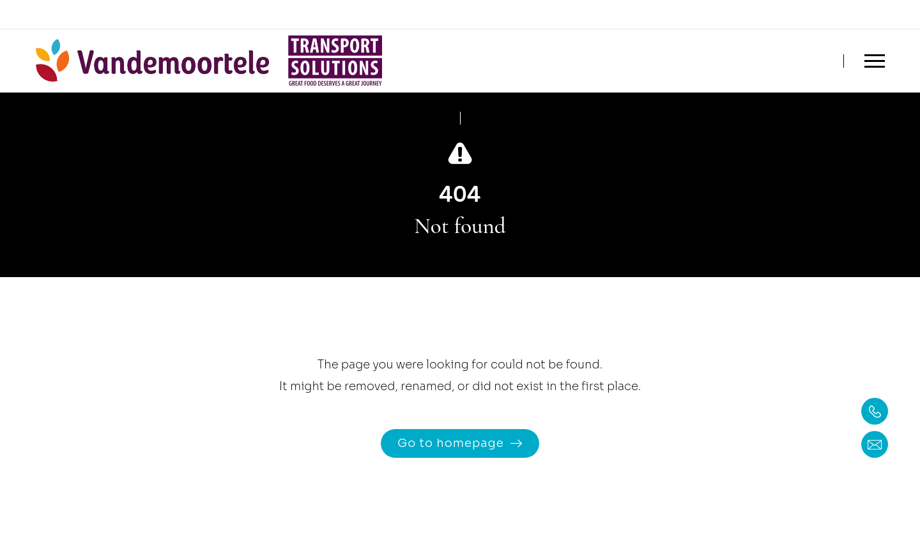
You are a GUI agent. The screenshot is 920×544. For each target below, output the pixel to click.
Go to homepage (450, 443)
